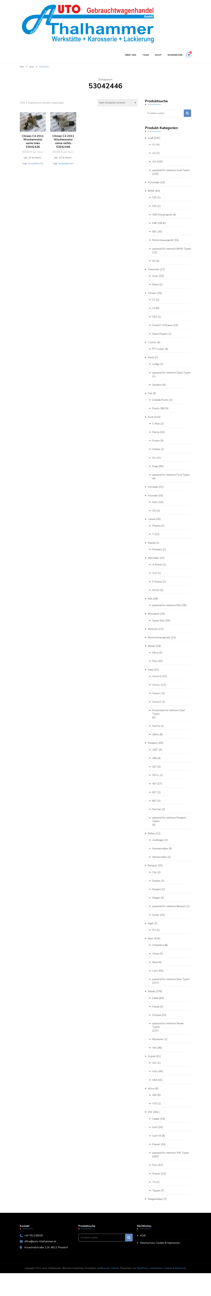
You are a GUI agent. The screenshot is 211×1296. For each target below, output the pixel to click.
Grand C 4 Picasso (163, 332)
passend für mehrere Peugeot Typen (170, 834)
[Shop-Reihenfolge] (117, 102)
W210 (156, 605)
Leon (155, 989)
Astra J (156, 699)
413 (154, 1086)
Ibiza (155, 981)
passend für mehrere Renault (170, 921)
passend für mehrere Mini (167, 620)
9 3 (154, 949)
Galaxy (156, 460)
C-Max (156, 434)
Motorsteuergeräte (159, 652)
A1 (154, 144)
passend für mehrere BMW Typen (168, 254)
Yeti (154, 1070)
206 (154, 773)
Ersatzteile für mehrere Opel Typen (169, 726)
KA (154, 468)
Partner (156, 824)
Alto (155, 1094)
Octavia (156, 1037)
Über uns (130, 54)
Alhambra (158, 964)
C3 (154, 307)
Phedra (156, 540)
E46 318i (157, 226)
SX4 (154, 1103)
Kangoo (156, 904)
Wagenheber (156, 1222)
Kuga (155, 477)
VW (150, 1135)
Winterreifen (160, 872)
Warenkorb (174, 54)
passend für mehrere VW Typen (171, 1176)
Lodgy (156, 371)
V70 (154, 1126)
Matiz (155, 292)
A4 (154, 161)
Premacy (157, 564)
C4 (154, 315)
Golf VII (156, 1158)
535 (154, 209)
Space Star (158, 635)
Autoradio (154, 186)
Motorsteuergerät (163, 243)
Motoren (153, 643)
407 (154, 798)
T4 (154, 1205)
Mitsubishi (154, 628)
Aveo (155, 283)
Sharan (156, 1196)
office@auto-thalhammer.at (40, 1264)
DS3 (154, 324)
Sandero (157, 395)
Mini (150, 613)
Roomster (158, 1062)
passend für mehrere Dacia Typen (168, 381)
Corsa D (156, 716)
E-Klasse (157, 596)
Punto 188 (158, 419)
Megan (156, 913)
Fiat (150, 404)
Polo (155, 1188)
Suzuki (152, 1079)
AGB (143, 1258)
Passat (156, 1167)
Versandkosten (35, 164)
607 (154, 807)
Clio (154, 887)
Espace (156, 896)
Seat (150, 957)
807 (154, 815)
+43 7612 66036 (34, 1258)
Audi (151, 138)
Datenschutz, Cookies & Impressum (161, 1266)
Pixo (154, 675)
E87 (154, 235)
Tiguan (156, 1213)
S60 (154, 1118)
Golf (154, 1150)
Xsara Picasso (160, 341)
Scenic (156, 934)
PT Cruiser (158, 356)
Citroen (152, 300)
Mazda (152, 557)
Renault (153, 881)
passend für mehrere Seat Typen (168, 999)
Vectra (156, 741)
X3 (154, 268)
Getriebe (153, 501)
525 (154, 201)
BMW (151, 194)
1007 (155, 764)
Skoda (151, 1014)
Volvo (151, 1111)
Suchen (187, 113)
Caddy (156, 1141)
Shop (158, 54)
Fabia (155, 1020)
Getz (155, 516)
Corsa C (156, 708)
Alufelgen (158, 855)
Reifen (151, 848)
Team (145, 54)
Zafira (155, 749)
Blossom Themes (110, 1291)
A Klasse (157, 579)
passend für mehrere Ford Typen (168, 487)
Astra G (156, 691)
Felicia (156, 1029)
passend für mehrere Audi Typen (168, 171)
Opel (151, 684)
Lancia (151, 534)
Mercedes (154, 572)
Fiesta (155, 443)
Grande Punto (160, 411)
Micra (155, 667)
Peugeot (153, 758)
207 (154, 781)
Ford (150, 428)
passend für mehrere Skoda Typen (168, 1048)
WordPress (143, 1291)
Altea (155, 972)
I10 (154, 525)
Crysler (152, 349)
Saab (151, 942)
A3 (154, 153)
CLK (154, 587)
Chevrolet (154, 276)
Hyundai (153, 510)
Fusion (156, 451)
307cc (155, 790)
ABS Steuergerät (162, 218)
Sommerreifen (160, 864)
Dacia (151, 364)
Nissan (152, 660)
